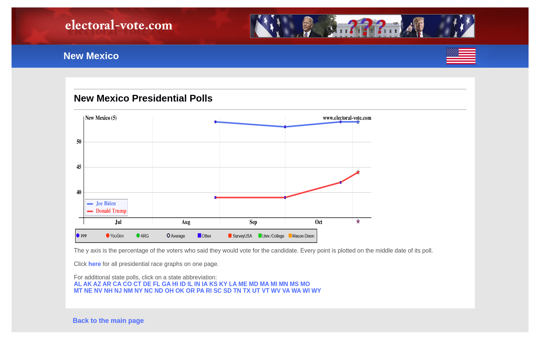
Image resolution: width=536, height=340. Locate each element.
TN (238, 291)
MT (79, 291)
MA (265, 284)
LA (233, 284)
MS (295, 284)
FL (157, 284)
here (96, 264)
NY (139, 291)
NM (129, 291)
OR (191, 291)
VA (286, 291)
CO (128, 284)
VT (266, 291)
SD (228, 291)
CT (138, 284)
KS (214, 284)
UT (257, 291)
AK (88, 284)
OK (180, 291)
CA (118, 284)
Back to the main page (108, 320)
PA (201, 291)
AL (78, 284)
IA (205, 284)
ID (183, 284)
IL (190, 284)
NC (149, 291)
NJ (119, 291)
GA (167, 284)
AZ (97, 284)
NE (89, 291)
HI (176, 284)
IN (198, 284)
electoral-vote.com (121, 27)
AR (108, 284)
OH (170, 291)
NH (109, 291)
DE (148, 284)
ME (243, 284)
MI (275, 284)
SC (218, 291)
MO (305, 284)
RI (209, 291)
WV (276, 291)
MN (284, 284)
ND (159, 291)
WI (307, 291)
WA (297, 291)
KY (224, 284)
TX (247, 291)
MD (254, 284)
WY (316, 291)
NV (99, 291)
